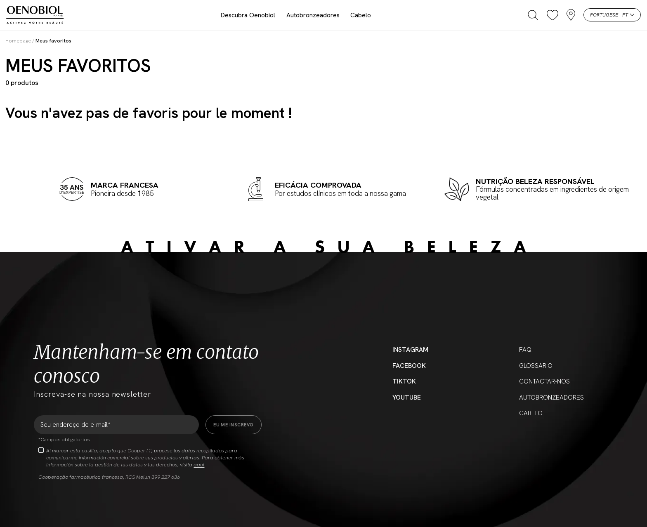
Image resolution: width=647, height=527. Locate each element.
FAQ (525, 349)
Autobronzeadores (313, 15)
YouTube (406, 397)
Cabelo (360, 15)
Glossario (536, 365)
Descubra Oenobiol (248, 15)
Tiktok (404, 381)
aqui (199, 464)
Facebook (409, 365)
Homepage (18, 40)
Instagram (410, 349)
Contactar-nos (544, 381)
